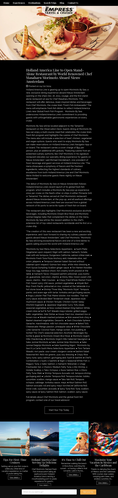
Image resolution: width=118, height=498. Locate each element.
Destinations (34, 2)
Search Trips (50, 2)
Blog (62, 2)
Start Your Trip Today (59, 410)
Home (6, 2)
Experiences (19, 2)
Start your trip (88, 492)
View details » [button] (15, 477)
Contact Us (73, 2)
